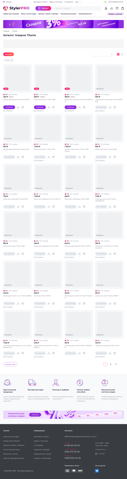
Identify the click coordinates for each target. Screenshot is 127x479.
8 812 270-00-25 (72, 452)
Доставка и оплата (40, 2)
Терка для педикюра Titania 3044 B (47, 199)
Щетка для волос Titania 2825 (106, 149)
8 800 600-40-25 (73, 458)
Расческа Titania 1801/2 (42, 296)
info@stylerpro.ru (101, 449)
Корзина (123, 8)
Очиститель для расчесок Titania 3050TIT (46, 346)
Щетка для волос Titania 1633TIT (107, 296)
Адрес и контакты (55, 2)
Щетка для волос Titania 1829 (14, 246)
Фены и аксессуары (28, 14)
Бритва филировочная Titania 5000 (16, 99)
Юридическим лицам (42, 454)
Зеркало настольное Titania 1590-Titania (77, 150)
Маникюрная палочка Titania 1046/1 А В (79, 297)
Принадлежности (85, 14)
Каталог (45, 8)
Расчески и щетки (10, 454)
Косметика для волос (68, 14)
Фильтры (8, 54)
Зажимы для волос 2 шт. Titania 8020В (17, 296)
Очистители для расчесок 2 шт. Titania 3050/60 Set (17, 346)
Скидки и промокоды (42, 458)
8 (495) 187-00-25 (117, 2)
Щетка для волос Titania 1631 (44, 149)
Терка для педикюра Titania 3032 (15, 199)
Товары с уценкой (115, 14)
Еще (76, 2)
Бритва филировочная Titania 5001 (16, 149)
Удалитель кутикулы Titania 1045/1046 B (79, 100)
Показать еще (10, 364)
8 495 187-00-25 (72, 445)
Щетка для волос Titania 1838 (44, 99)
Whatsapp (106, 2)
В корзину (9, 107)
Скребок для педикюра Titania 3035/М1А (108, 100)
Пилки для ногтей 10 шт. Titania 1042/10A (106, 247)
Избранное (117, 8)
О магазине (69, 2)
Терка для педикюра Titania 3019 (77, 199)
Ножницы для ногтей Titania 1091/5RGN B (105, 200)
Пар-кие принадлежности (13, 458)
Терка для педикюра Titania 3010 (46, 246)
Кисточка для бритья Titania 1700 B (78, 246)
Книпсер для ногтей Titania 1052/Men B (78, 346)
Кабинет (106, 8)
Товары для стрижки (11, 14)
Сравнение (111, 8)
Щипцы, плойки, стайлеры (48, 14)
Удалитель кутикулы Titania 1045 (107, 345)
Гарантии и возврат (42, 450)
